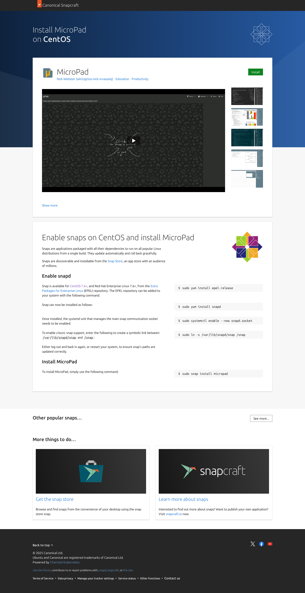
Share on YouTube (270, 544)
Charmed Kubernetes (65, 562)
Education (122, 79)
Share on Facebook (261, 544)
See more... (261, 418)
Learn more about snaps (183, 499)
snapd (102, 570)
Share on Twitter (253, 544)
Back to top (43, 545)
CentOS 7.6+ (78, 286)
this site (128, 570)
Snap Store (115, 261)
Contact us (172, 578)
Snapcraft (113, 570)
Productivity (140, 79)
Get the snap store (55, 499)
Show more (50, 205)
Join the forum (42, 570)
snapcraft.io (174, 514)
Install (256, 72)
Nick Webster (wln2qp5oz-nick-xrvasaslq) (85, 79)
